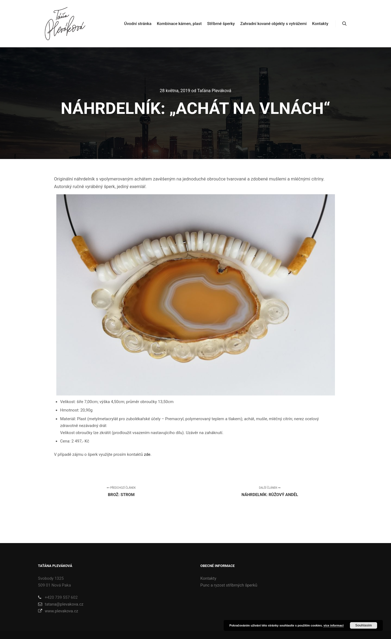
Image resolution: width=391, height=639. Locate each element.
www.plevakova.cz (58, 611)
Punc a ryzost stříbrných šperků (228, 585)
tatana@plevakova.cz (61, 604)
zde (147, 454)
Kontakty (208, 578)
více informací (334, 625)
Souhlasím (363, 625)
